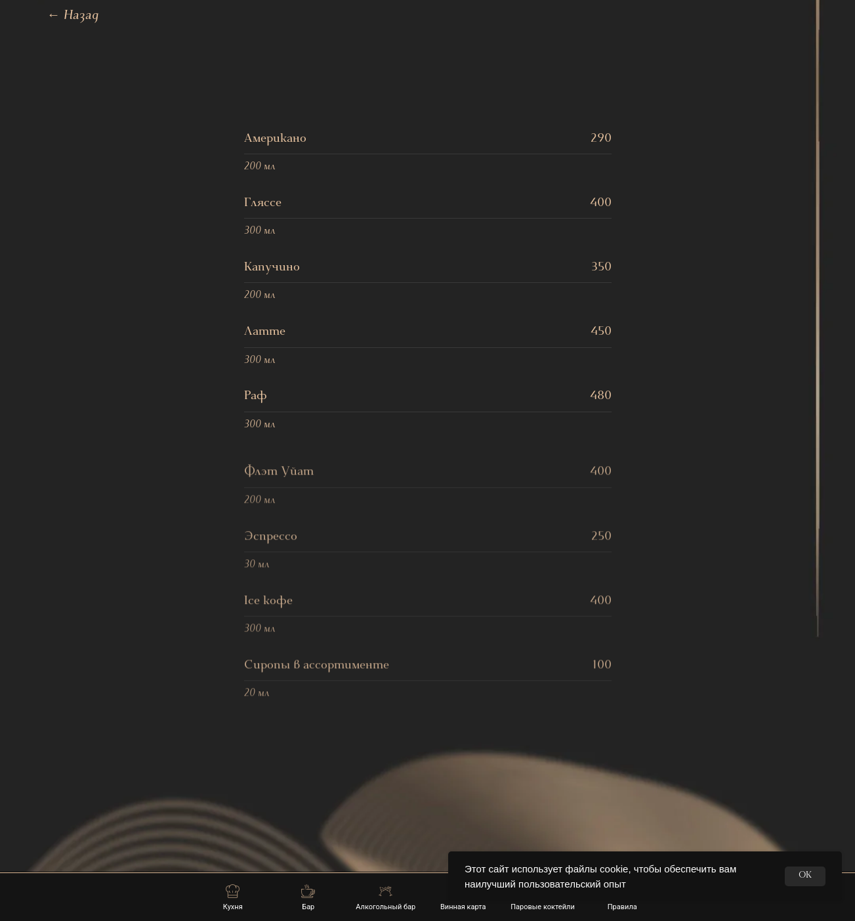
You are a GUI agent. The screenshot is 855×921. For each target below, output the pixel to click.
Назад (73, 16)
